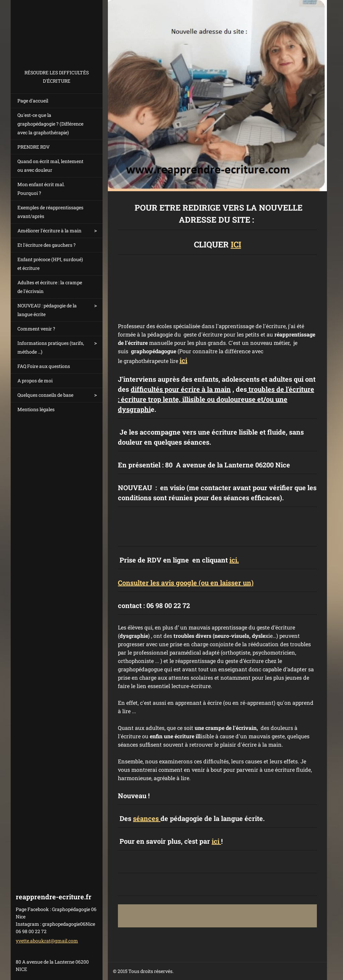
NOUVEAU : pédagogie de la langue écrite (47, 309)
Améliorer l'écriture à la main (49, 230)
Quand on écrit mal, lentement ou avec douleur (50, 165)
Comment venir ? (36, 328)
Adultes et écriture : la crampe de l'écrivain (49, 286)
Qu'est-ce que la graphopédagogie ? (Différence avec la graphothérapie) (50, 124)
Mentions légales (36, 409)
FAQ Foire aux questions (43, 366)
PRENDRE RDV (33, 147)
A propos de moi (35, 380)
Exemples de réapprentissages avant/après (50, 211)
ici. (234, 559)
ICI (236, 244)
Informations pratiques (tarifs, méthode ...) (50, 347)
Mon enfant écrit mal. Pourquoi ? (41, 188)
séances (146, 818)
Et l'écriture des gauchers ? (46, 245)
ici (183, 360)
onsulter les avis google (159, 582)
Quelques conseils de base (45, 395)
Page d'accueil (32, 100)
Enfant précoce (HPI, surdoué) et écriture (50, 263)
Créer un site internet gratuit (254, 971)
